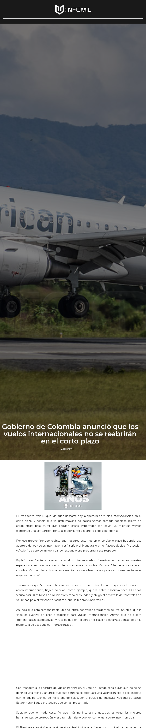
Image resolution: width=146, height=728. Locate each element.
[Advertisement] (78, 653)
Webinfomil (67, 448)
